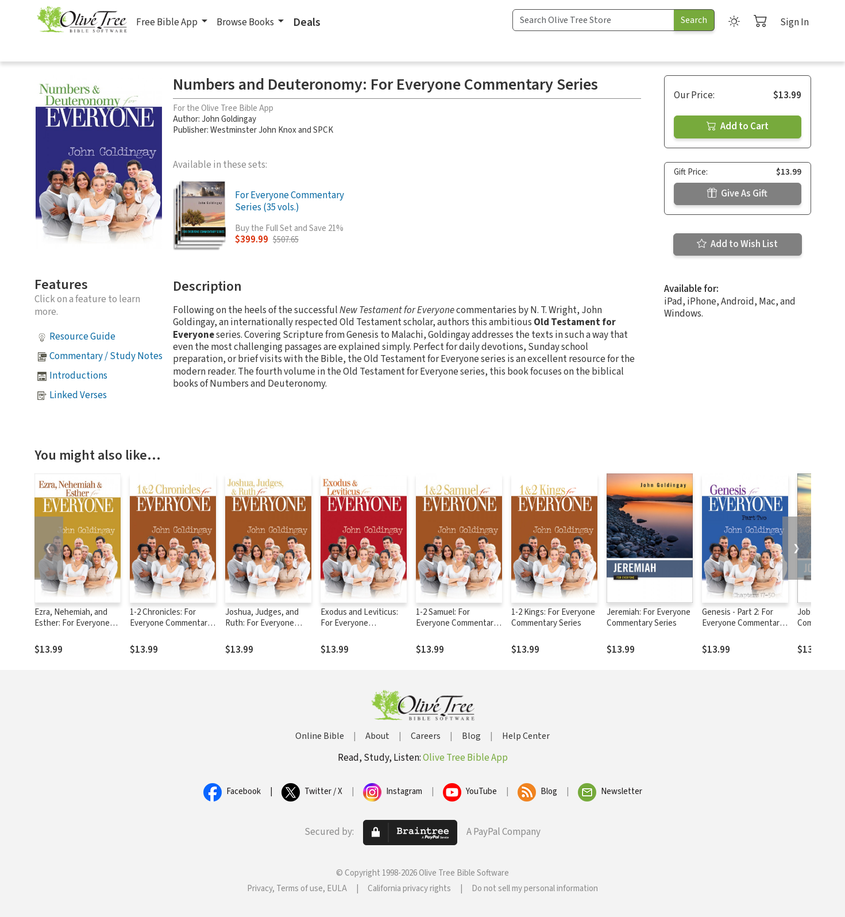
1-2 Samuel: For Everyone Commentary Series (456, 623)
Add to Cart (738, 126)
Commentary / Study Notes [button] (106, 356)
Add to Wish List (737, 244)
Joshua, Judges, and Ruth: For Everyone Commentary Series (262, 623)
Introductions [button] (78, 376)
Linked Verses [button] (78, 395)
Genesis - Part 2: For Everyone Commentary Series (743, 623)
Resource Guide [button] (82, 337)
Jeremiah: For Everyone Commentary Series (648, 617)
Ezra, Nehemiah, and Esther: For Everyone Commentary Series (72, 623)
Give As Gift (737, 194)
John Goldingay (229, 119)
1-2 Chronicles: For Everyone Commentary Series (170, 623)
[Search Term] (593, 20)
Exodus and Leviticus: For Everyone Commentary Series (359, 623)
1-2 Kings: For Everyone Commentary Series (553, 617)
